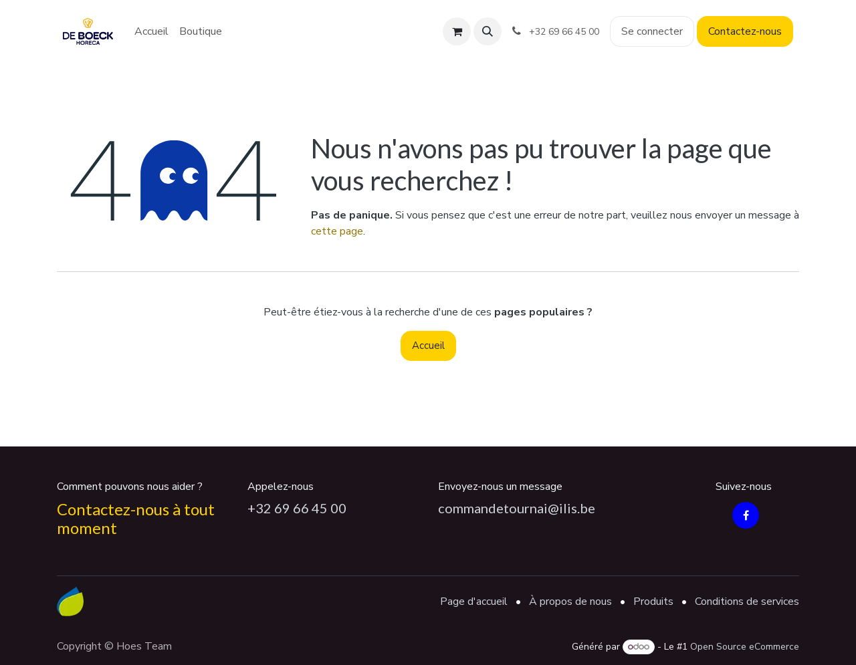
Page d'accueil (474, 601)
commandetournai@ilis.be (516, 508)
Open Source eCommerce (744, 646)
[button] (487, 31)
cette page (337, 231)
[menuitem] (151, 31)
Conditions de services (747, 601)
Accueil (428, 345)
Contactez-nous (745, 31)
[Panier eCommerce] (457, 31)
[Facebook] (745, 515)
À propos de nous (570, 601)
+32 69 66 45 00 (296, 508)
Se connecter (652, 31)
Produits (653, 601)
